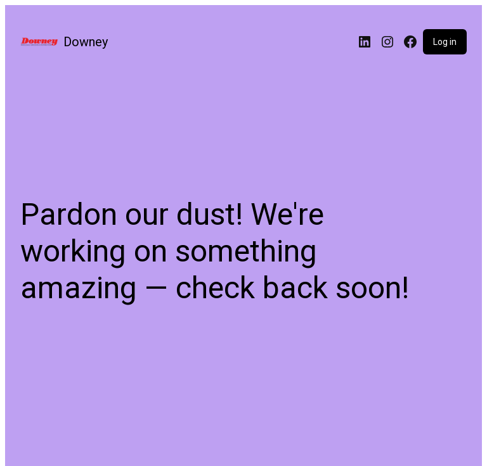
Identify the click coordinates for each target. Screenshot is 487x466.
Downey (85, 41)
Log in (445, 42)
